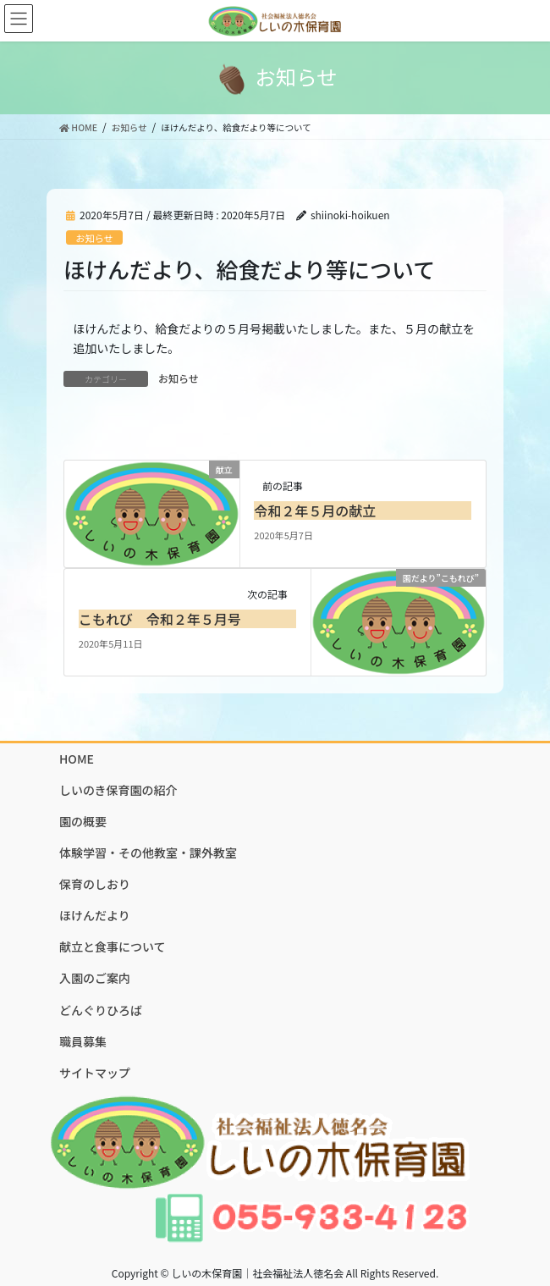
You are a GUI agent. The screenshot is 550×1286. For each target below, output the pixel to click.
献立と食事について (112, 946)
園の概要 (83, 821)
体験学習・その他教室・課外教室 (148, 852)
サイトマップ (94, 1072)
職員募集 (83, 1041)
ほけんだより (94, 915)
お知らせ (94, 238)
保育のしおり (94, 883)
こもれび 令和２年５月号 (160, 619)
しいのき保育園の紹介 (118, 789)
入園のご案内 (94, 977)
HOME (76, 758)
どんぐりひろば (100, 1010)
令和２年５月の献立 (315, 510)
